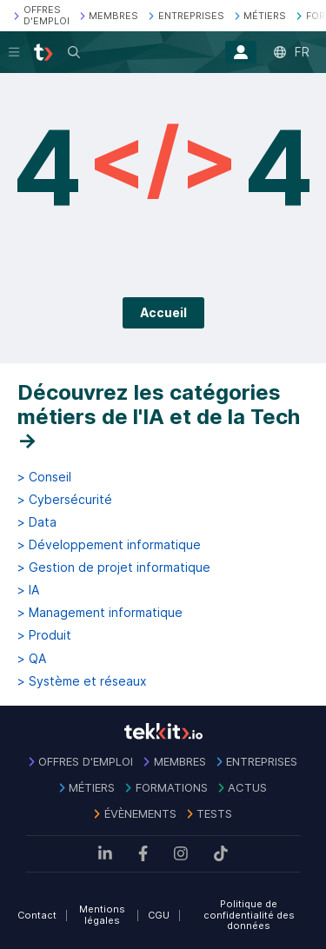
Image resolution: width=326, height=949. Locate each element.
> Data (37, 522)
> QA (31, 659)
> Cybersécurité (64, 500)
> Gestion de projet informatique (113, 567)
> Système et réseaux (82, 681)
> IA (28, 590)
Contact (37, 915)
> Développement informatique (109, 545)
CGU (159, 915)
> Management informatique (100, 613)
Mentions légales (102, 914)
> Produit (44, 635)
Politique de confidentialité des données (249, 915)
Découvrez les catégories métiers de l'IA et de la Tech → (158, 416)
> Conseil (44, 477)
